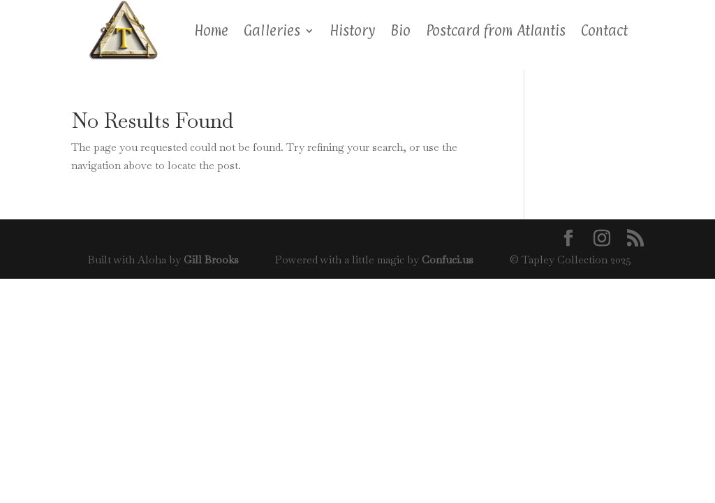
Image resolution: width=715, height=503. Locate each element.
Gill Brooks (211, 259)
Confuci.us (447, 259)
